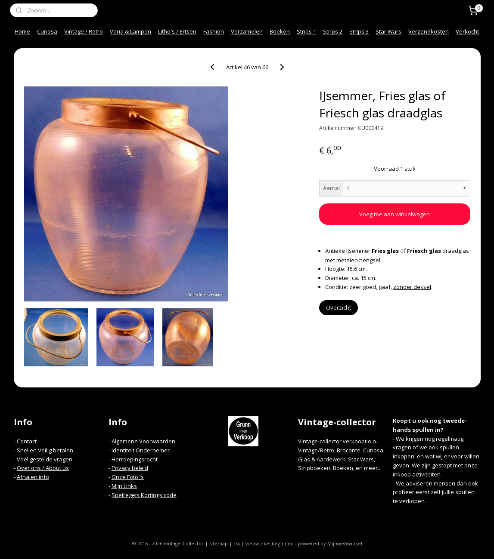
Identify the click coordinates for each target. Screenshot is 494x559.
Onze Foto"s (128, 477)
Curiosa (47, 31)
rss (236, 543)
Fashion (213, 31)
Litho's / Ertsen (177, 31)
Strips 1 (306, 31)
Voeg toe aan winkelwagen (394, 214)
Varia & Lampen (130, 31)
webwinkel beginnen (269, 543)
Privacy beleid (130, 468)
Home (22, 31)
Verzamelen (247, 31)
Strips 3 (359, 31)
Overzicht (338, 307)
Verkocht (467, 31)
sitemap (218, 543)
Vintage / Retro (83, 31)
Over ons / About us (43, 468)
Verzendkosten (428, 31)
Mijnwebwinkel (344, 543)
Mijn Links (124, 486)
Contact (27, 441)
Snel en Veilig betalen (45, 450)
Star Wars (388, 31)
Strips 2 (332, 31)
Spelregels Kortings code (144, 495)
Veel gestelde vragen (44, 459)
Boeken (280, 31)
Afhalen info (33, 477)
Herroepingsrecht (135, 459)
